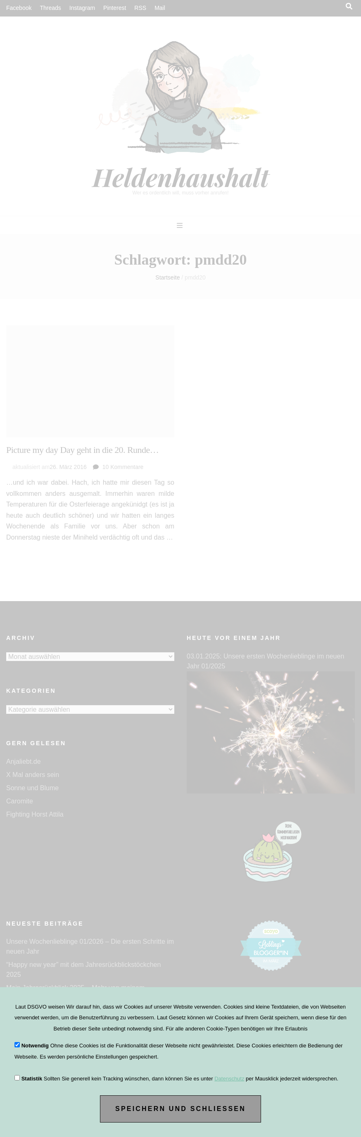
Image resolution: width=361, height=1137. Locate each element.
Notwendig (35, 1045)
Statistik (32, 1078)
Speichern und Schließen (180, 1108)
